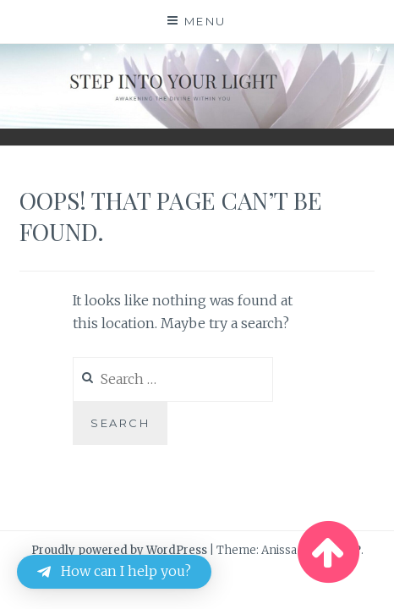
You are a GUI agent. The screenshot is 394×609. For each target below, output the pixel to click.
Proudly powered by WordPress (119, 550)
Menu (205, 21)
